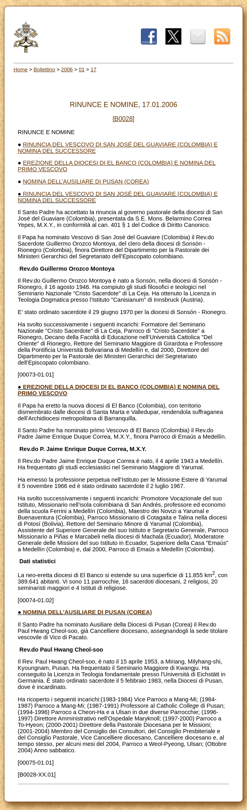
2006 (67, 69)
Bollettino (44, 69)
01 (82, 69)
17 (94, 69)
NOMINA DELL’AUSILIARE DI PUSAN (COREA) (86, 181)
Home (20, 69)
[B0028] (123, 118)
